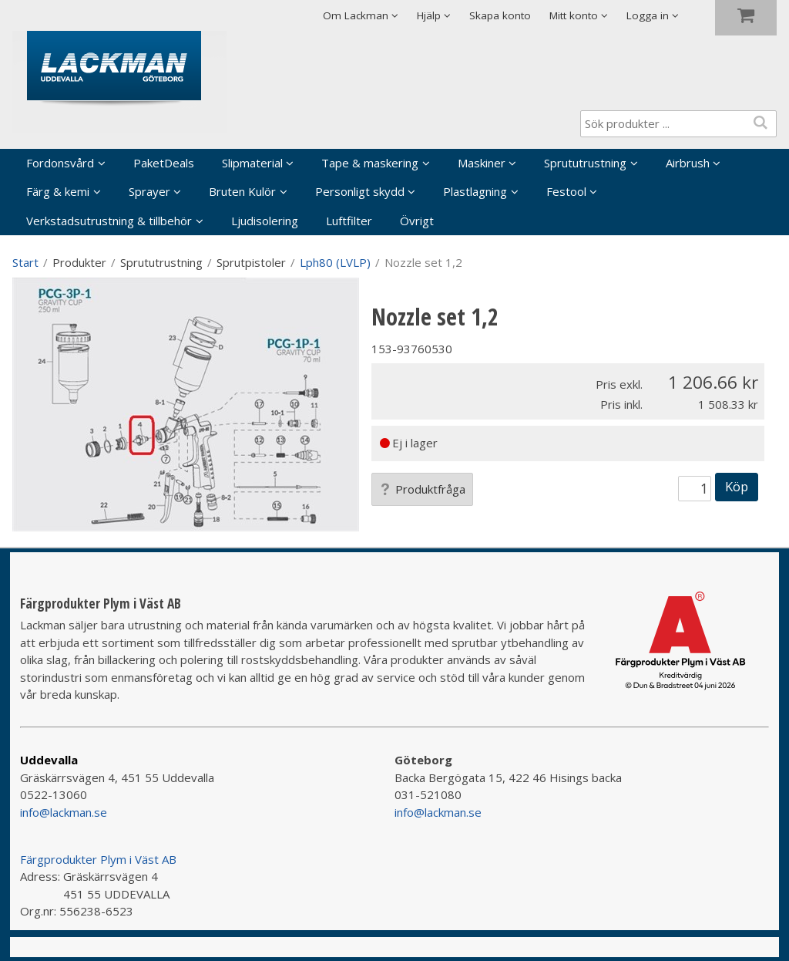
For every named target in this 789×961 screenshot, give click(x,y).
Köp (736, 486)
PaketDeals (163, 162)
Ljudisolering (264, 220)
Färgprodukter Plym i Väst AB (98, 859)
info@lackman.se (63, 812)
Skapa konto (500, 15)
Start (25, 262)
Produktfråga (422, 489)
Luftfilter (349, 220)
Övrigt (417, 220)
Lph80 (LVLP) (335, 262)
